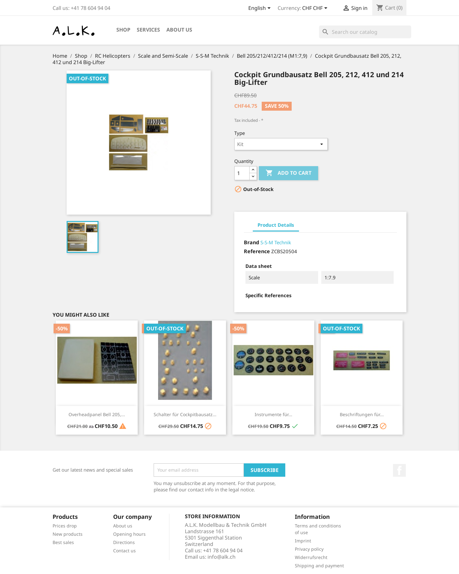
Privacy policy (309, 549)
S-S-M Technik (275, 242)
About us (179, 29)
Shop (123, 29)
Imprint (303, 541)
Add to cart (288, 173)
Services (148, 29)
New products (68, 534)
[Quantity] (242, 173)
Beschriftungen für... (362, 414)
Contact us (124, 551)
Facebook (399, 470)
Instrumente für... (273, 414)
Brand (251, 242)
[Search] (365, 32)
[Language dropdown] (260, 8)
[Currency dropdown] (316, 8)
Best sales (63, 542)
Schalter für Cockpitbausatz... (185, 414)
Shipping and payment (319, 566)
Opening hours (129, 534)
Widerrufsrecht (311, 557)
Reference (257, 251)
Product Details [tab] (276, 225)
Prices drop (65, 526)
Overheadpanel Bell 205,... (97, 414)
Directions (124, 542)
